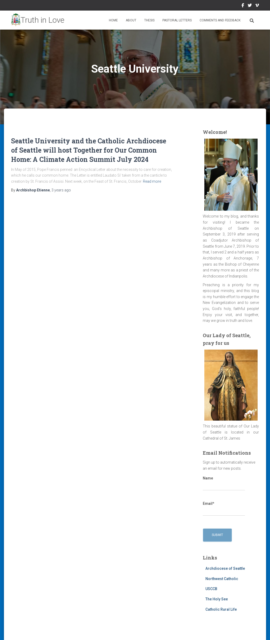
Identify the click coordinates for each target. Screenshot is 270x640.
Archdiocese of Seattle (225, 568)
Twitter (250, 6)
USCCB (211, 589)
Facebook (243, 6)
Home (113, 20)
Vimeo (257, 6)
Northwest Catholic (221, 579)
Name (224, 483)
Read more (152, 181)
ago (61, 190)
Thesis (149, 20)
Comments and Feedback (220, 20)
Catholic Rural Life (221, 609)
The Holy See (216, 599)
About (131, 20)
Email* (224, 508)
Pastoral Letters (177, 20)
